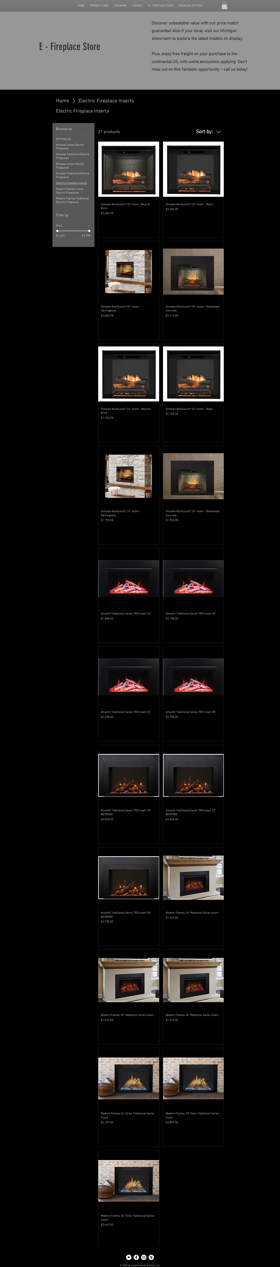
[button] (224, 5)
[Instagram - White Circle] (143, 1257)
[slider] (57, 231)
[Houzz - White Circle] (151, 1257)
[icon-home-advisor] (128, 1257)
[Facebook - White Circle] (136, 1257)
